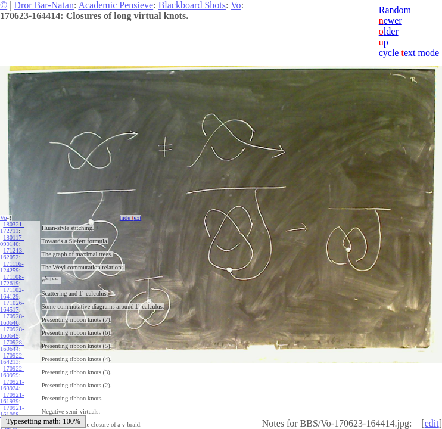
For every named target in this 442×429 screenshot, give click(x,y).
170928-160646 (12, 319)
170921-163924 (12, 384)
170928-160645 (12, 332)
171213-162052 (12, 253)
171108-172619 (12, 280)
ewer (390, 20)
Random (395, 10)
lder (389, 31)
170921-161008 (12, 411)
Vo (236, 5)
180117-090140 (12, 240)
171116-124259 (12, 266)
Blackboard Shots (192, 5)
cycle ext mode (409, 53)
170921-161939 (12, 398)
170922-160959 (12, 371)
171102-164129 (12, 293)
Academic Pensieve (115, 5)
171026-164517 (12, 306)
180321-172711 (12, 227)
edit (432, 423)
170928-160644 (12, 345)
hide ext (131, 217)
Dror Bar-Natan (44, 5)
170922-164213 (12, 358)
